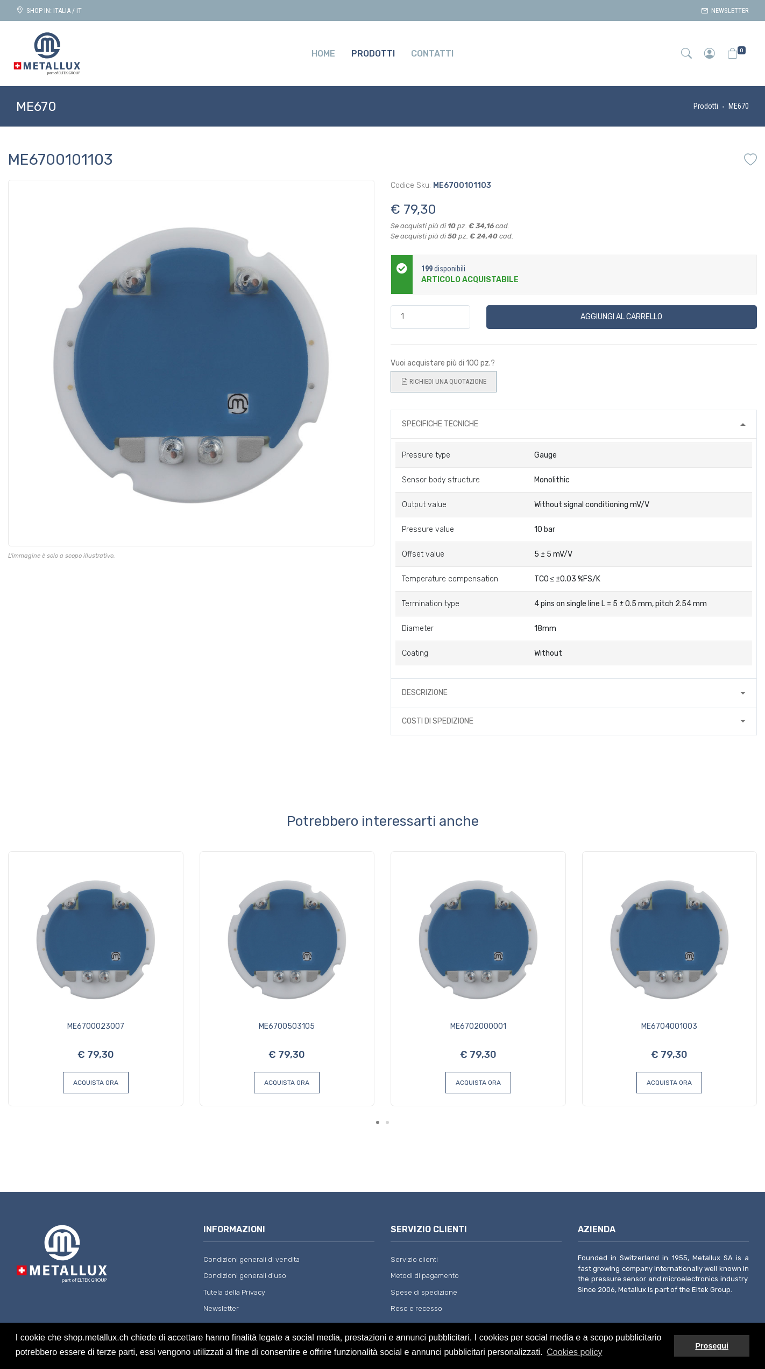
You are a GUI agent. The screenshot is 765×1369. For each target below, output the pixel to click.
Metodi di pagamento (425, 1276)
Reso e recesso (416, 1308)
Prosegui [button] (711, 1346)
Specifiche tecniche (440, 424)
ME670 (738, 106)
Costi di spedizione (437, 721)
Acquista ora (95, 1082)
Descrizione (425, 692)
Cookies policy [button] (574, 1352)
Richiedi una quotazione (443, 381)
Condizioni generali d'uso (244, 1276)
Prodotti (705, 106)
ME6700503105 (287, 1026)
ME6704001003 (669, 1026)
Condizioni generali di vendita (251, 1259)
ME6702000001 (478, 1026)
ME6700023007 (95, 1026)
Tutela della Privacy (234, 1292)
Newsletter (725, 10)
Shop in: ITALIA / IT (49, 10)
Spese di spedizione (424, 1292)
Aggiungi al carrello (621, 316)
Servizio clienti (414, 1259)
